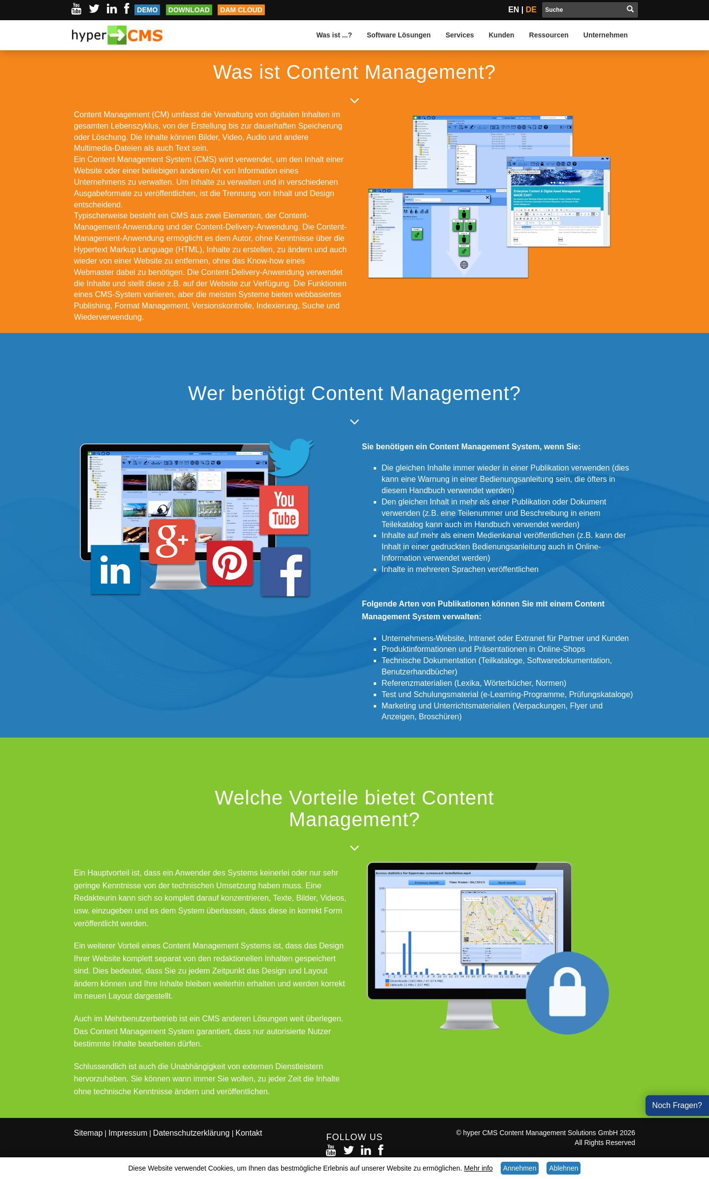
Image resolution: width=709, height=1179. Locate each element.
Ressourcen (549, 35)
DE (531, 9)
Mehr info (478, 1168)
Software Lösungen (399, 35)
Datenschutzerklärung (192, 1133)
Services (460, 35)
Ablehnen (563, 1168)
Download (189, 10)
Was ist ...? (334, 35)
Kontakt (248, 1133)
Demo (147, 10)
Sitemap (88, 1133)
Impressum (127, 1133)
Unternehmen (605, 35)
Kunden (502, 35)
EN (513, 9)
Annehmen (520, 1168)
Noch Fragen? (677, 1105)
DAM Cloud (241, 10)
